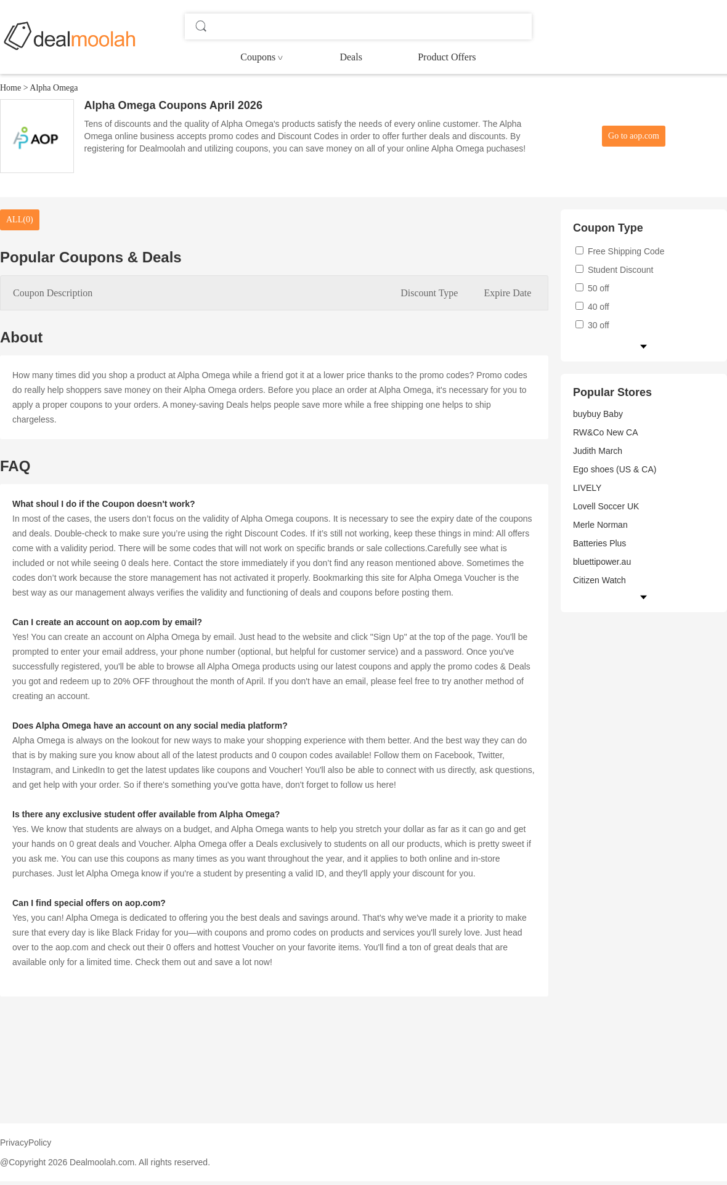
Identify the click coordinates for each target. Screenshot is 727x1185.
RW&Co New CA (605, 432)
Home (10, 87)
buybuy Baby (598, 414)
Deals (350, 57)
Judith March (597, 451)
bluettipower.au (602, 562)
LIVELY (587, 488)
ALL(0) (19, 219)
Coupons (257, 57)
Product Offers (447, 57)
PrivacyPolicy (25, 1142)
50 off (592, 288)
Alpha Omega (54, 87)
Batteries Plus (599, 543)
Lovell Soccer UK (606, 506)
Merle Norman (600, 525)
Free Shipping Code (619, 251)
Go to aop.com (633, 135)
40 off (592, 307)
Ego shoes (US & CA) (614, 469)
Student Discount (614, 270)
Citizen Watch (599, 580)
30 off (592, 325)
